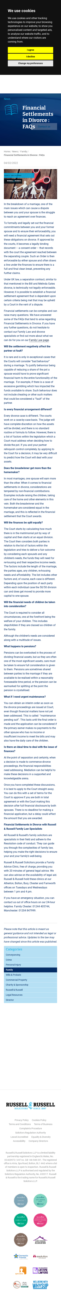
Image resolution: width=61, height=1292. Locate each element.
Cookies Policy (39, 1120)
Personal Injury (13, 964)
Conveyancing (13, 954)
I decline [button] (30, 56)
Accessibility (19, 1141)
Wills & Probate (13, 975)
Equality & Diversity (41, 1137)
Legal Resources (14, 995)
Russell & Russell (14, 990)
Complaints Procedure (30, 1128)
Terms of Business (43, 1124)
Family (23, 151)
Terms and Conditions (20, 1124)
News (7, 98)
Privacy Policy (22, 1120)
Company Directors (38, 1141)
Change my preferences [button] (30, 63)
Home (7, 151)
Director (10, 1000)
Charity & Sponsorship (17, 984)
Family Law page (39, 340)
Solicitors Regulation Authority (30, 1132)
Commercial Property (16, 980)
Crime (9, 960)
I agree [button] (30, 50)
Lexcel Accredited (19, 1137)
